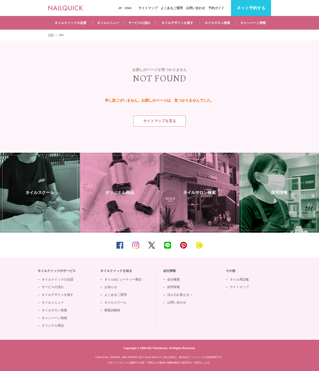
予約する (251, 8)
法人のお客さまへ (180, 294)
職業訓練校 (112, 310)
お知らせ (110, 287)
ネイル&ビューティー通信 (122, 279)
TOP (308, 245)
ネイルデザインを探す (177, 23)
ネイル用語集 (239, 279)
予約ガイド (216, 8)
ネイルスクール (115, 302)
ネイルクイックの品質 (70, 23)
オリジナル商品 (53, 325)
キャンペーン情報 (253, 23)
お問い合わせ (195, 8)
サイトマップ (148, 8)
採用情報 (173, 287)
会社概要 (173, 279)
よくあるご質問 (172, 8)
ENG (128, 8)
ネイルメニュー (108, 23)
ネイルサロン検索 (217, 23)
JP (120, 8)
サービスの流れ (139, 23)
